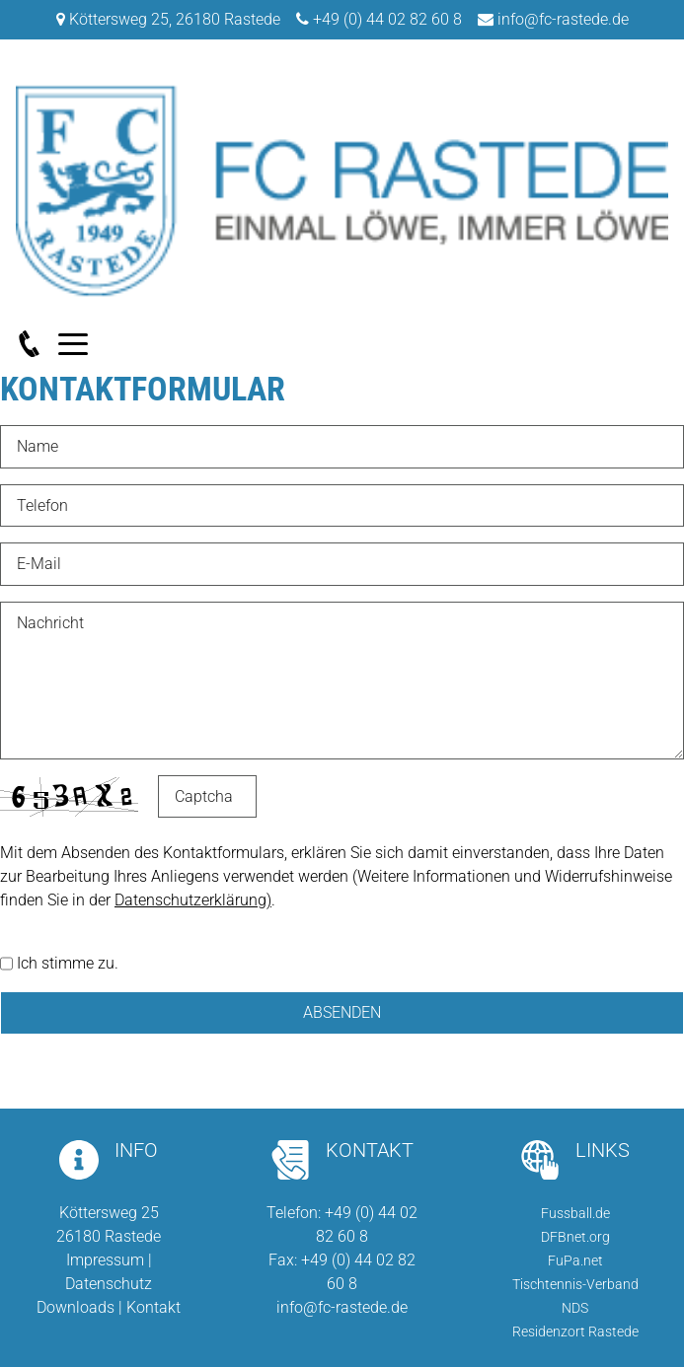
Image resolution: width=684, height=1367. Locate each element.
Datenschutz (108, 1283)
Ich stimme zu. (67, 963)
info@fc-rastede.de (563, 19)
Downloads (75, 1307)
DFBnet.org (575, 1237)
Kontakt (153, 1307)
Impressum (105, 1260)
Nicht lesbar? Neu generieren (282, 796)
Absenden (342, 1012)
